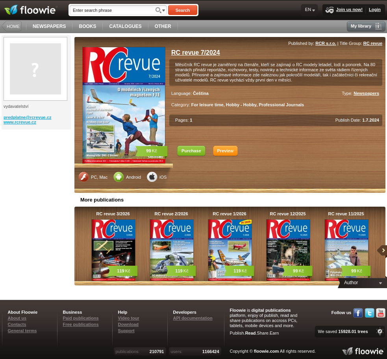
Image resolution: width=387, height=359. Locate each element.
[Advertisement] (37, 161)
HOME (13, 26)
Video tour (128, 318)
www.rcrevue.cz (20, 122)
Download (128, 324)
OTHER (163, 26)
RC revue (372, 43)
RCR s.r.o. (325, 43)
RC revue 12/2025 (288, 213)
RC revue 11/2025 (346, 213)
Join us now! (344, 10)
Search (183, 10)
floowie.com (266, 351)
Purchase (191, 150)
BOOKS (87, 26)
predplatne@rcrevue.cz (27, 117)
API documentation (193, 318)
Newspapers (366, 93)
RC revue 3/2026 (113, 213)
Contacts (17, 324)
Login (375, 9)
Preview (225, 150)
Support (126, 330)
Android (127, 177)
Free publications (81, 324)
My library (366, 26)
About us (17, 318)
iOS (157, 177)
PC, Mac (92, 177)
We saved (343, 331)
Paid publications (81, 318)
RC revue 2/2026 (171, 213)
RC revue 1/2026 (229, 213)
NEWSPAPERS (49, 26)
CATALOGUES (125, 26)
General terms (22, 330)
